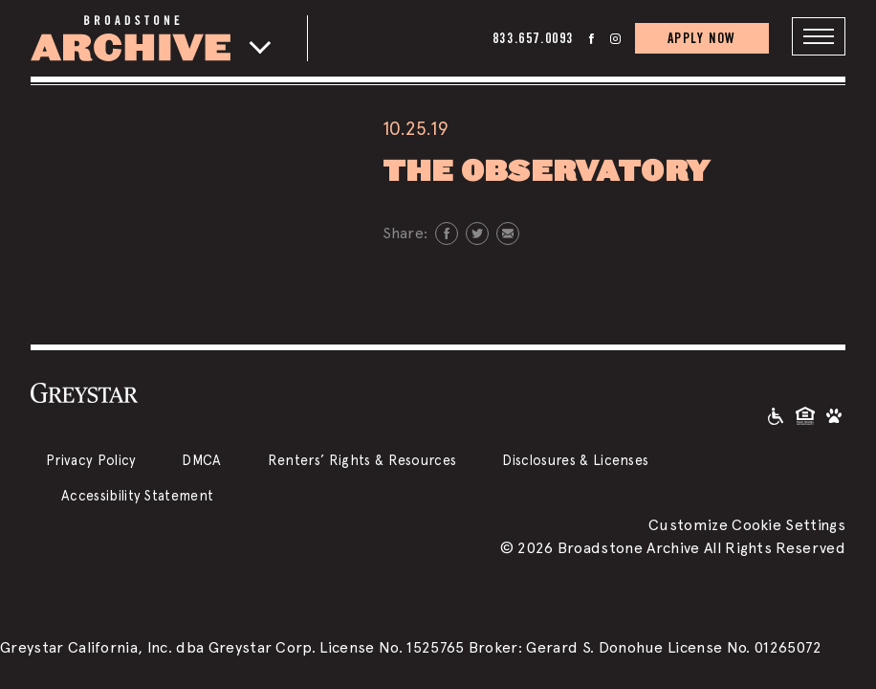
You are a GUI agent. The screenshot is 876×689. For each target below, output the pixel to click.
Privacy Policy (91, 460)
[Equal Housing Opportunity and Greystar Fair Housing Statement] (805, 415)
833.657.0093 (533, 38)
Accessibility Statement (137, 495)
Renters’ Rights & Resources (362, 460)
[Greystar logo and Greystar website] (84, 392)
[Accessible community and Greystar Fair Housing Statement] (775, 415)
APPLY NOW (702, 38)
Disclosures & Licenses (575, 460)
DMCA (201, 460)
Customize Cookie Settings (746, 525)
